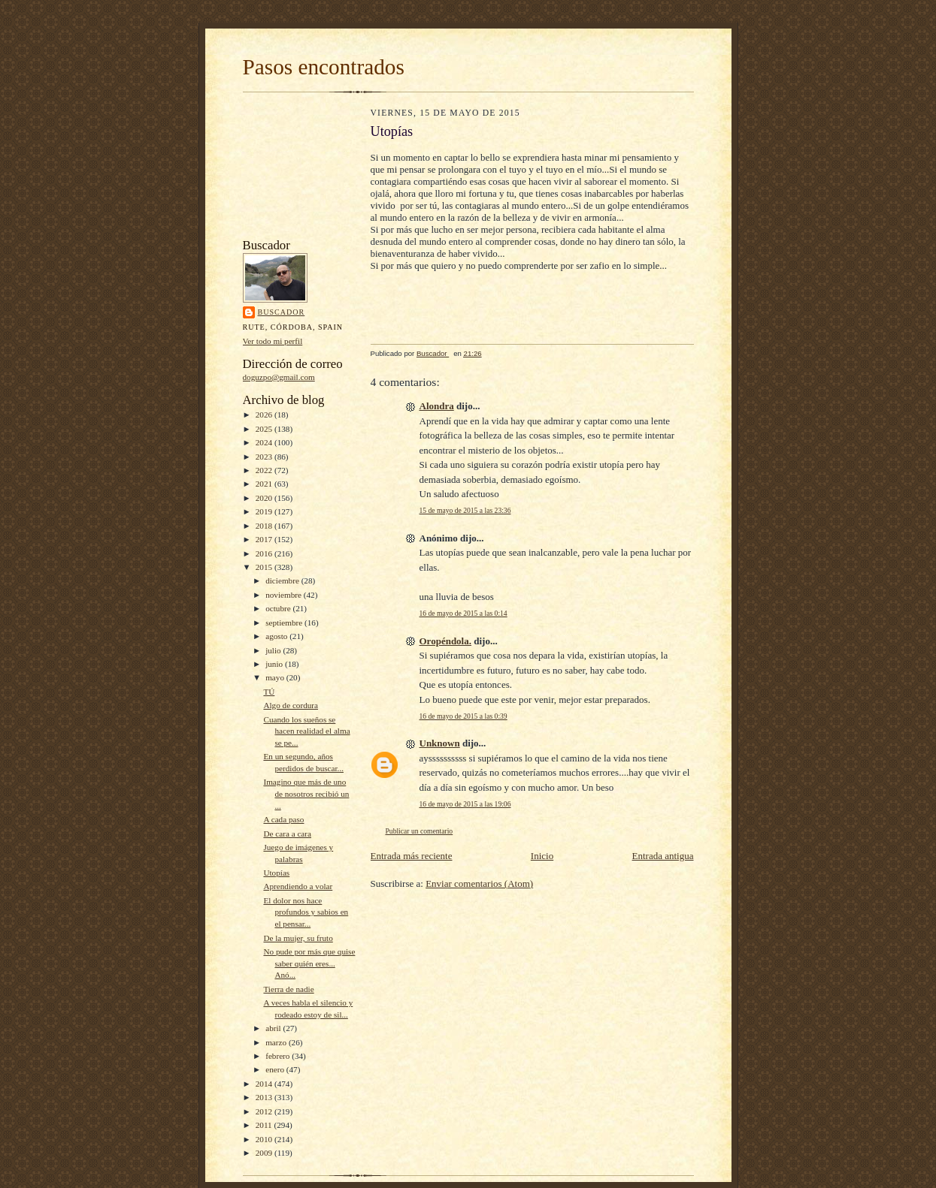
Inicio (542, 855)
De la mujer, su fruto (297, 937)
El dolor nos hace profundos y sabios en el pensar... (305, 912)
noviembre (284, 594)
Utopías (276, 872)
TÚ (268, 691)
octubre (278, 608)
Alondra (437, 406)
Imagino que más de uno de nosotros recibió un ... (306, 793)
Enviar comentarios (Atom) (479, 883)
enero (275, 1069)
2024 (265, 442)
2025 (265, 428)
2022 (265, 470)
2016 (265, 553)
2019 (265, 511)
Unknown (440, 743)
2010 (265, 1139)
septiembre (284, 622)
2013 (265, 1097)
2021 (265, 483)
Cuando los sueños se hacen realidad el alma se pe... (306, 731)
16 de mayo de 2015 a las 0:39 (463, 716)
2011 (265, 1124)
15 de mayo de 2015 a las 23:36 (465, 510)
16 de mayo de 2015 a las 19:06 (465, 804)
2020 (265, 497)
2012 (265, 1111)
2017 (265, 539)
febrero (278, 1055)
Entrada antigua (663, 855)
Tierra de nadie (288, 989)
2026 (265, 414)
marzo (277, 1042)
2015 (265, 566)
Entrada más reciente (412, 855)
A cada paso (283, 819)
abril (274, 1028)
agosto (277, 636)
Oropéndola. (445, 641)
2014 (265, 1083)
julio (274, 650)
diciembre (283, 580)
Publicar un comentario (419, 831)
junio (275, 663)
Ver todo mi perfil (273, 340)
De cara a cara (287, 833)
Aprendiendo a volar (297, 886)
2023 (265, 456)
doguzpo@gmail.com (279, 376)
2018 (265, 525)
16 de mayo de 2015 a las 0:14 (463, 613)
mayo (275, 677)
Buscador (281, 312)
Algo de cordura (290, 705)
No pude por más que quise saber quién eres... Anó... (309, 963)
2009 (265, 1152)
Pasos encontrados (323, 67)
